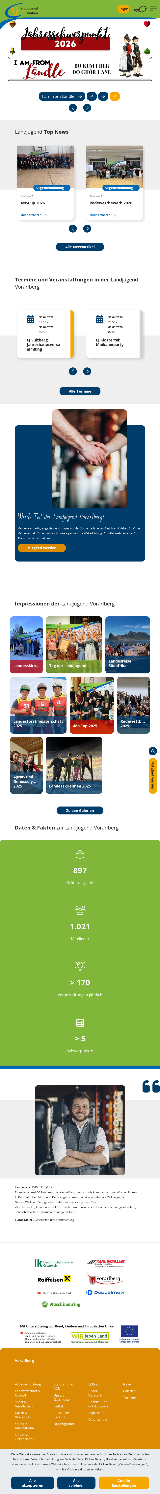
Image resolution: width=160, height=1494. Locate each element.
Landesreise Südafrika (120, 663)
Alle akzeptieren (32, 1483)
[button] (153, 8)
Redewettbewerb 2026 (111, 203)
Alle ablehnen (76, 1483)
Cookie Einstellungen (124, 1483)
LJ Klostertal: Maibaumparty (109, 342)
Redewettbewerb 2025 (133, 723)
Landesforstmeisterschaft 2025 (38, 723)
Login (123, 9)
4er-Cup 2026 (32, 203)
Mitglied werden (152, 775)
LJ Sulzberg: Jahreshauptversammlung (43, 344)
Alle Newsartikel (80, 246)
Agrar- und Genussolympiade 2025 (26, 781)
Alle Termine (80, 391)
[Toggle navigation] (140, 9)
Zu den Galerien (80, 810)
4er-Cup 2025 (85, 726)
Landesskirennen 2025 (70, 786)
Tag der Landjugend (67, 665)
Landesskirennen (26, 665)
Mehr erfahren (30, 215)
